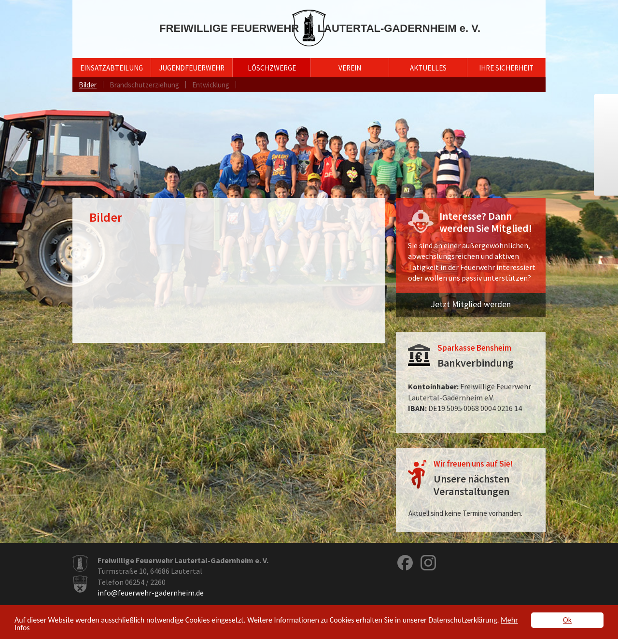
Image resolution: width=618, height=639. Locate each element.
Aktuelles (428, 67)
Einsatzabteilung (111, 67)
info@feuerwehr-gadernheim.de (151, 592)
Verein (349, 67)
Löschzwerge (272, 67)
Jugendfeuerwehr (192, 67)
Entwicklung (210, 84)
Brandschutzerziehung (144, 84)
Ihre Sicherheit (506, 67)
